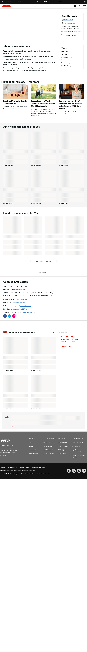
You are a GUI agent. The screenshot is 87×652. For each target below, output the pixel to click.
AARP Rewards (33, 453)
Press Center (62, 453)
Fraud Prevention (66, 57)
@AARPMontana (19, 302)
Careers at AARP (48, 446)
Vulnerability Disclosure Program (9, 474)
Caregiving (64, 54)
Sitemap (2, 467)
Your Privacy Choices (35, 474)
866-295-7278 (68, 20)
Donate (31, 442)
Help (75, 6)
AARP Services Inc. (49, 450)
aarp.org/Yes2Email (29, 312)
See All (52, 332)
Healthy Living (65, 60)
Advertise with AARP (50, 438)
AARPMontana (22, 299)
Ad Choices (24, 474)
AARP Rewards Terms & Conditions (10, 470)
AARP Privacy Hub (12, 467)
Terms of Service (24, 467)
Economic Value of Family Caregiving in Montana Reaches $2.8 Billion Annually (43, 103)
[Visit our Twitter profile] (9, 316)
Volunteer (32, 446)
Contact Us (47, 442)
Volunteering (65, 63)
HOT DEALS (66, 336)
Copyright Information (29, 470)
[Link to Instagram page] (14, 316)
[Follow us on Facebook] (5, 316)
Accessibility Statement (38, 467)
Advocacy (64, 51)
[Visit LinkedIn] (84, 471)
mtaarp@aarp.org (69, 23)
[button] (79, 6)
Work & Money (66, 65)
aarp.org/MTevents (22, 309)
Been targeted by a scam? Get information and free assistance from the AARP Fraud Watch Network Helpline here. (34, 2)
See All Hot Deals (66, 346)
